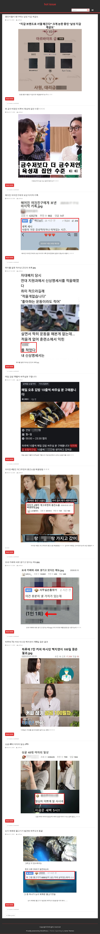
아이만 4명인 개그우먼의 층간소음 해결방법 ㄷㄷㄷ (27, 469)
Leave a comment (14, 103)
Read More (9, 99)
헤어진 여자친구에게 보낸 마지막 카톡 (21, 195)
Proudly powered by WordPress (37, 931)
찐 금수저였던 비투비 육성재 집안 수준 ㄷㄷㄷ (25, 109)
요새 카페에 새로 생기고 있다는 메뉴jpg (22, 562)
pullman (19, 20)
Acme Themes (69, 931)
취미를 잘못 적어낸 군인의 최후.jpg (20, 268)
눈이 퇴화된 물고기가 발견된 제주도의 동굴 (24, 831)
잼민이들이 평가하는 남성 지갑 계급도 (21, 16)
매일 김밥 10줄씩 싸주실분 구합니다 (21, 376)
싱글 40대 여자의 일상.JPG (17, 744)
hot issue (50, 4)
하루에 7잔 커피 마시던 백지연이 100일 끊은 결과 (26, 642)
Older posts (11, 915)
